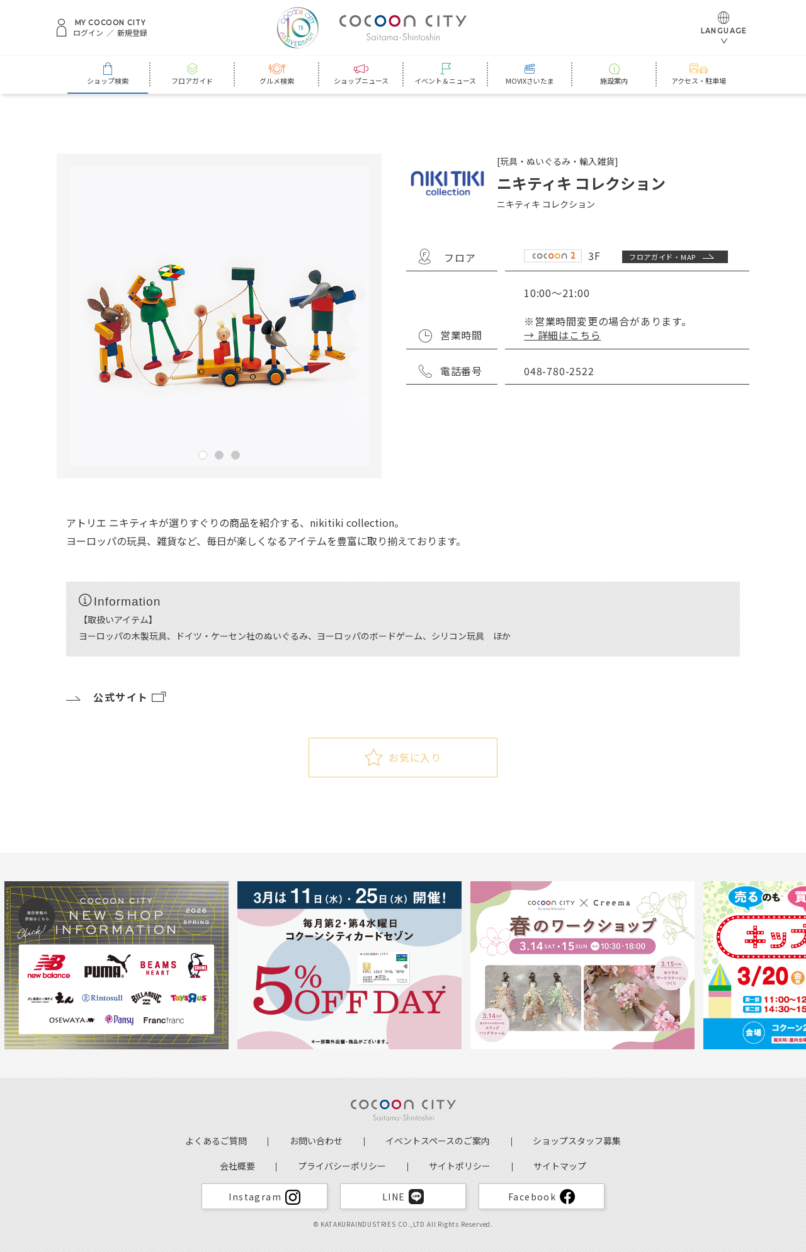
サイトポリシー (460, 1165)
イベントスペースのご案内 (437, 1140)
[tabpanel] (219, 316)
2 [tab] (219, 455)
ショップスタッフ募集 (577, 1140)
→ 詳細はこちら (562, 334)
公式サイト (116, 696)
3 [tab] (235, 455)
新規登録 (132, 33)
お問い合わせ (316, 1140)
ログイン (88, 33)
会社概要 (237, 1165)
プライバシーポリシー (342, 1165)
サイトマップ (559, 1165)
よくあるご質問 (216, 1140)
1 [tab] (202, 455)
